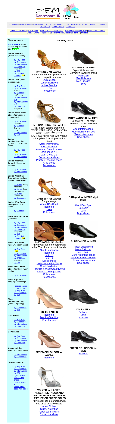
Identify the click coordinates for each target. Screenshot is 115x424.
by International (20, 64)
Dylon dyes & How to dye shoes (20, 377)
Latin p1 (49, 255)
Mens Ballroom (83, 249)
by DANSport (19, 66)
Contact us (70, 26)
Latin (49, 209)
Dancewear (38, 24)
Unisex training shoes (83, 260)
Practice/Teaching (49, 317)
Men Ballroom (83, 78)
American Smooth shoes (49, 149)
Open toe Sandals (49, 411)
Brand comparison (42, 33)
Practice (83, 317)
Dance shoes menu (18, 30)
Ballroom (49, 207)
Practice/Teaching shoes (49, 160)
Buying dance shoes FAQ (76, 30)
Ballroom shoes (49, 146)
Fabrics (48, 24)
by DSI (17, 71)
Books (84, 24)
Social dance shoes (49, 157)
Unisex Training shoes (49, 271)
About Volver (49, 406)
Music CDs (75, 24)
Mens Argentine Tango (83, 255)
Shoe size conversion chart (51, 30)
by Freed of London (19, 74)
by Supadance (20, 62)
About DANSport (49, 204)
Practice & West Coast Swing (49, 269)
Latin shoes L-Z (49, 154)
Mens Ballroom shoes (83, 131)
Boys (83, 83)
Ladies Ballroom (49, 82)
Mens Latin (83, 252)
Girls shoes (49, 162)
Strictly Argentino (49, 409)
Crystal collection (49, 266)
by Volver (18, 184)
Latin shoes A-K (49, 152)
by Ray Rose (19, 60)
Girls (49, 88)
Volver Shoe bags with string (21, 387)
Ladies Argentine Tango (49, 263)
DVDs (66, 24)
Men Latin (83, 75)
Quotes (84, 33)
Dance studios (58, 26)
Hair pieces (57, 24)
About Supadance (49, 250)
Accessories (49, 90)
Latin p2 (49, 258)
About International (49, 144)
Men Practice (83, 81)
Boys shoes (83, 137)
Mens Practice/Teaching (83, 257)
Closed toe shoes (49, 414)
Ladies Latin (49, 80)
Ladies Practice (49, 85)
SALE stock (33, 30)
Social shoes (49, 261)
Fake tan (92, 24)
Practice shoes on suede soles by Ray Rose (20, 288)
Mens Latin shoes (83, 134)
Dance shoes (26, 24)
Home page (14, 24)
